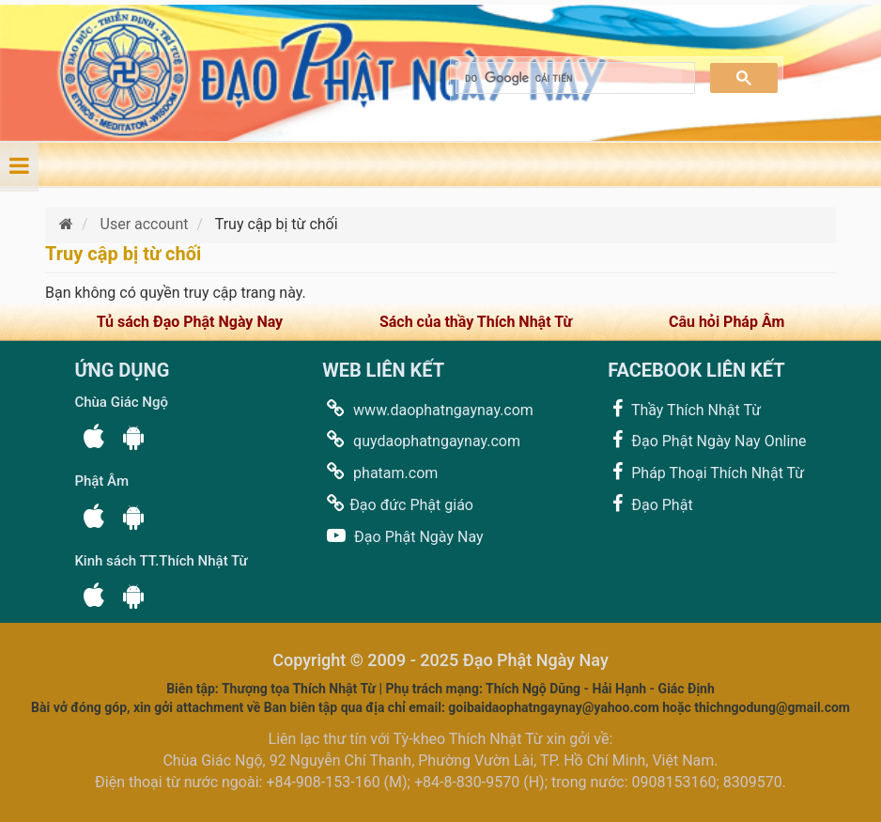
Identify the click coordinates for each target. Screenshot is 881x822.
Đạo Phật (650, 504)
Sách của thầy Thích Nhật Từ (475, 322)
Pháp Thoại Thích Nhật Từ (706, 472)
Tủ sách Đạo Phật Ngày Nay (190, 322)
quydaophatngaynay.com (421, 440)
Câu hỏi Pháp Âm (726, 322)
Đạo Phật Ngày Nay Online (707, 440)
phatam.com (380, 472)
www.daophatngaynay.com (427, 409)
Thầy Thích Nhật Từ (684, 409)
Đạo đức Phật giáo (397, 504)
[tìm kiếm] (573, 78)
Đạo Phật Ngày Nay (402, 536)
